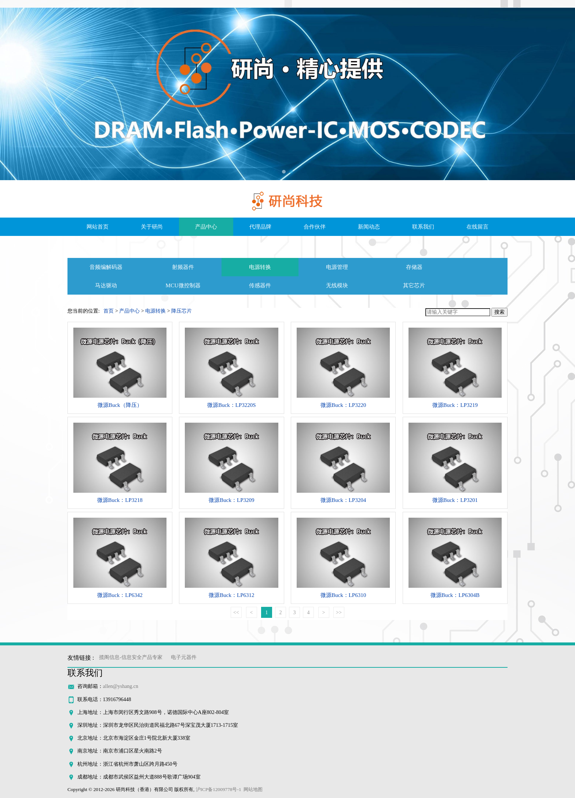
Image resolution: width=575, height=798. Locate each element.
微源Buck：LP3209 (231, 500)
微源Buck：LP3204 (343, 500)
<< (236, 612)
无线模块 (337, 285)
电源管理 (337, 267)
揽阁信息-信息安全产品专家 (130, 657)
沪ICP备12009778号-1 (218, 789)
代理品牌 (260, 227)
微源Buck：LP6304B (455, 595)
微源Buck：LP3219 (455, 405)
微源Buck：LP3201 (455, 500)
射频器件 (183, 267)
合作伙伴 (315, 227)
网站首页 (98, 227)
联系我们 (423, 227)
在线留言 (477, 227)
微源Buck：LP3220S (231, 405)
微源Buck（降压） (120, 405)
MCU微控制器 (182, 285)
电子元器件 (184, 657)
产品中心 (206, 227)
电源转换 (260, 267)
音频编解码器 (105, 267)
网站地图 (253, 789)
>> (339, 612)
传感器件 (260, 285)
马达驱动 (106, 285)
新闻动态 (369, 227)
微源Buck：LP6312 (231, 595)
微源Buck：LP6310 (343, 595)
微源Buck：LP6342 (120, 595)
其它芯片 (414, 285)
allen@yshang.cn (120, 686)
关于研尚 (152, 227)
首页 (108, 311)
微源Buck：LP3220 (343, 405)
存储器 (414, 267)
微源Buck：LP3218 (120, 500)
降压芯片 (181, 311)
